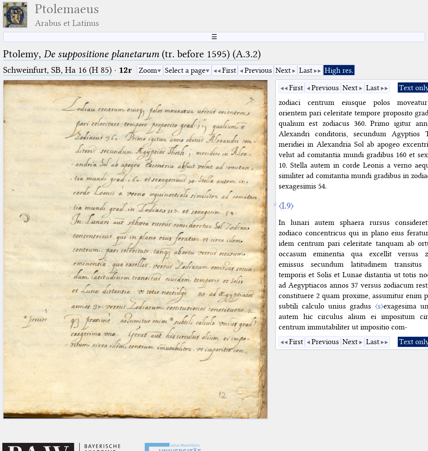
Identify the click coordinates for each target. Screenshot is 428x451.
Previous (258, 70)
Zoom (148, 70)
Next (283, 70)
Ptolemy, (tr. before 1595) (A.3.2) (132, 54)
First (229, 70)
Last (305, 70)
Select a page (185, 70)
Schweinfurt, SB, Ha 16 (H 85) (57, 70)
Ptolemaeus (67, 15)
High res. (339, 70)
